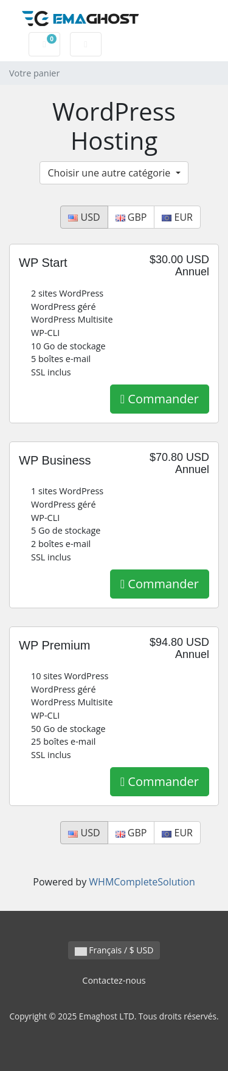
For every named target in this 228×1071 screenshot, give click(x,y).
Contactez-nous (113, 980)
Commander (159, 399)
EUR (177, 217)
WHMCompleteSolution (142, 881)
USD (84, 217)
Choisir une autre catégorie (110, 173)
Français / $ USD (114, 950)
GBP (131, 217)
